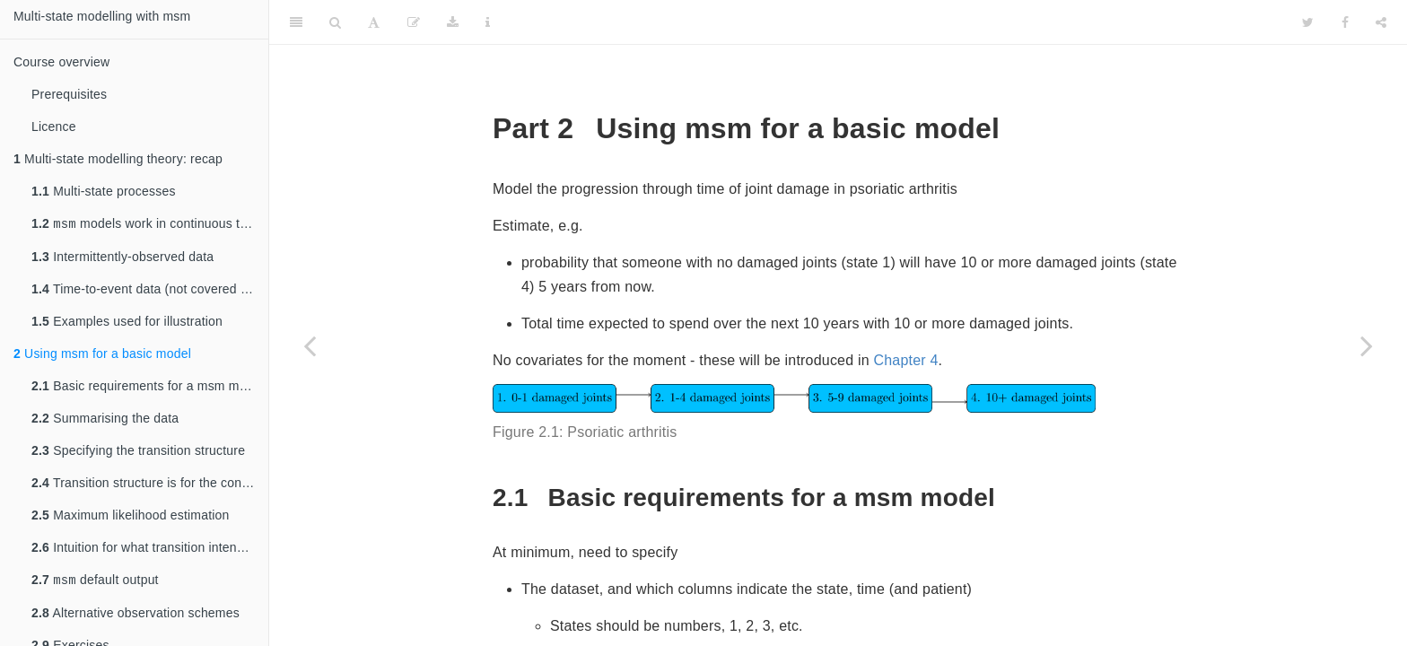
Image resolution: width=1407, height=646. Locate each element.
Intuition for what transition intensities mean (149, 549)
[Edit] (413, 22)
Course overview (61, 62)
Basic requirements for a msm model (147, 387)
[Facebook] (1345, 22)
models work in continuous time (145, 224)
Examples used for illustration (127, 323)
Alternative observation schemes (135, 616)
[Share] (1381, 22)
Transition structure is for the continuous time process (149, 484)
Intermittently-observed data (122, 258)
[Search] (335, 22)
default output (95, 582)
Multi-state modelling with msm (101, 16)
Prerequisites (69, 94)
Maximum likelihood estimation (130, 517)
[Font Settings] (373, 22)
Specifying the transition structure (138, 452)
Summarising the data (105, 420)
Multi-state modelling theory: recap (118, 159)
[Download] (452, 22)
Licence (53, 126)
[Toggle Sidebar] (296, 22)
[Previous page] (309, 345)
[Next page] (1366, 345)
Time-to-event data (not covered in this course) (149, 291)
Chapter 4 (905, 360)
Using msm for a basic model (102, 355)
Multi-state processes (103, 191)
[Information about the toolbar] (487, 22)
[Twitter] (1308, 22)
